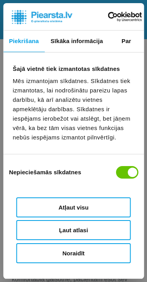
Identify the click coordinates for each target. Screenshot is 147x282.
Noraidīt (73, 253)
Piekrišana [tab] (24, 41)
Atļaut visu (73, 207)
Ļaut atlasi (73, 230)
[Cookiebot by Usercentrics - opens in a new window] (108, 17)
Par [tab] (126, 41)
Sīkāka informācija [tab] (77, 41)
